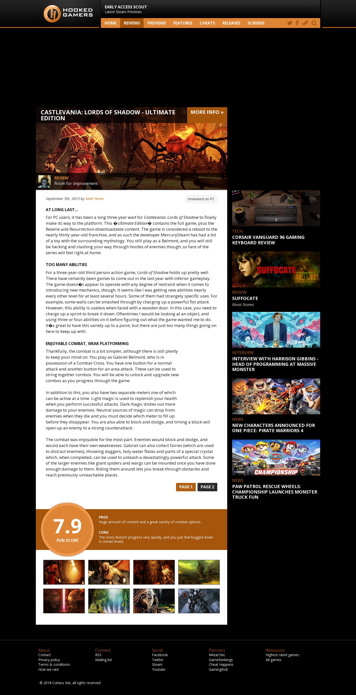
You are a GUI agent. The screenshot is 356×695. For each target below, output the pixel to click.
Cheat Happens (221, 664)
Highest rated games (282, 654)
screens (256, 23)
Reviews (132, 23)
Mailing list (103, 659)
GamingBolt (218, 669)
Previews (156, 23)
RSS (98, 654)
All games (273, 659)
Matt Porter (95, 198)
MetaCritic (217, 654)
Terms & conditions (54, 664)
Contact (44, 654)
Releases (231, 23)
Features (182, 23)
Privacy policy (49, 659)
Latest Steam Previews (126, 9)
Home (110, 23)
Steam (157, 664)
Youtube (158, 669)
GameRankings (221, 659)
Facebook (160, 654)
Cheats (207, 23)
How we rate (48, 669)
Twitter (157, 659)
